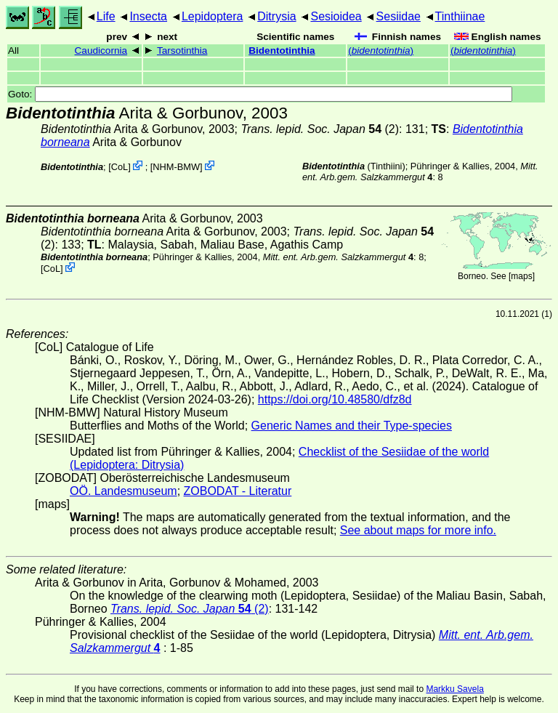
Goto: (260, 94)
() (380, 50)
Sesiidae (398, 16)
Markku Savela (454, 689)
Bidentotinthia (281, 50)
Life (106, 16)
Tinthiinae (460, 16)
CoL (119, 166)
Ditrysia (276, 16)
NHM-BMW (176, 166)
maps (521, 276)
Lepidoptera (212, 16)
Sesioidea (335, 16)
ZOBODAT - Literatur (238, 491)
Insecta (148, 16)
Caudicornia (101, 50)
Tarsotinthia (182, 50)
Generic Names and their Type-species (351, 425)
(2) (319, 129)
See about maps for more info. (418, 530)
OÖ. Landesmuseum (123, 491)
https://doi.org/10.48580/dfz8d (335, 399)
